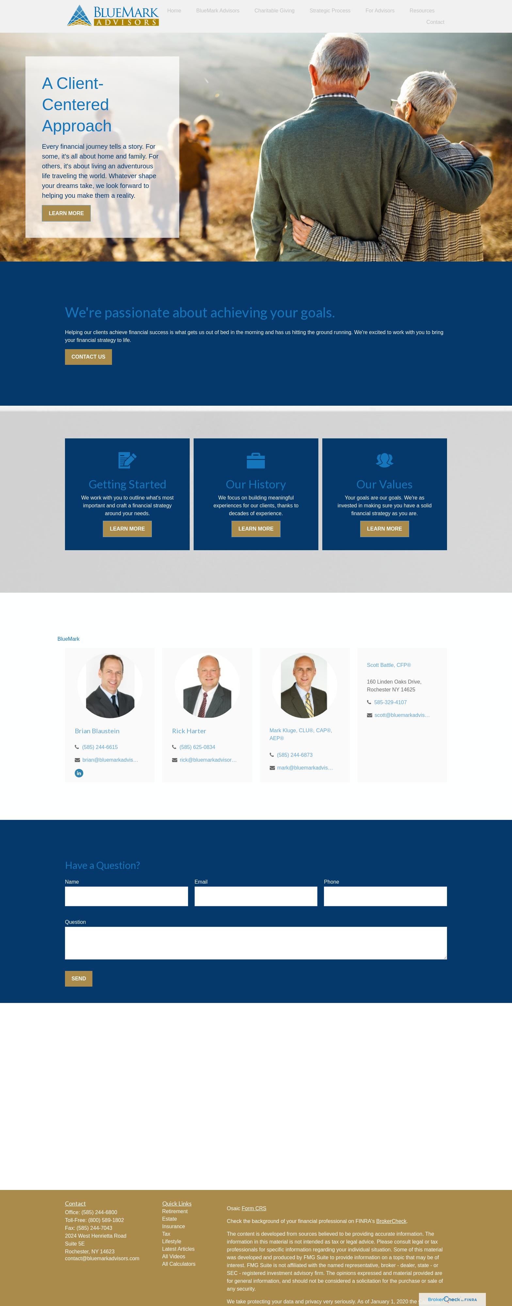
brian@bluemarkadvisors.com (110, 760)
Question (75, 922)
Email (201, 882)
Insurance (173, 1226)
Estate (169, 1219)
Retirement (175, 1211)
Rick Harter (189, 731)
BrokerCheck (391, 1221)
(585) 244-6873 (294, 755)
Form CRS (254, 1208)
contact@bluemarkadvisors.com (102, 1258)
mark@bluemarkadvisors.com (305, 768)
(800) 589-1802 (106, 1220)
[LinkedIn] (79, 773)
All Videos (173, 1256)
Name (72, 882)
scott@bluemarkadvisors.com (403, 715)
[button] (174, 10)
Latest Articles (178, 1249)
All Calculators (179, 1264)
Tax (166, 1234)
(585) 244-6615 (100, 747)
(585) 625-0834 (197, 747)
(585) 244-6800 (99, 1212)
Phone (331, 882)
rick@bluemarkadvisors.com (208, 760)
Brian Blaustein (97, 731)
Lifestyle (172, 1241)
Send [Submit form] (79, 978)
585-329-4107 (390, 702)
